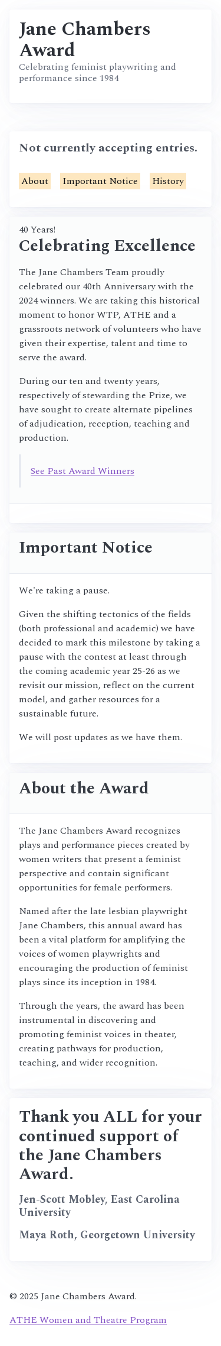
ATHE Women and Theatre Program (88, 1320)
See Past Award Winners (82, 471)
